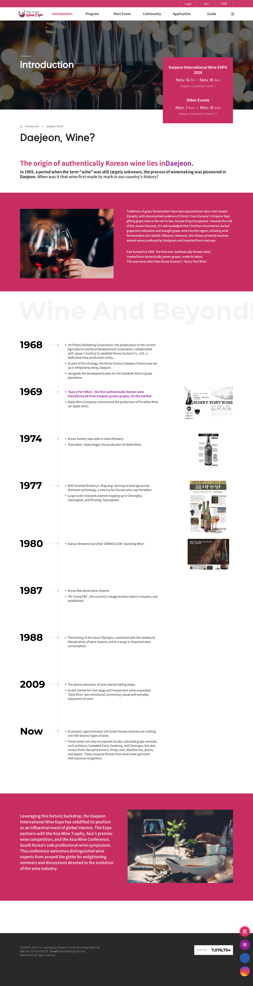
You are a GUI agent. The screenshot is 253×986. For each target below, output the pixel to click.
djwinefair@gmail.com (71, 951)
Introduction (32, 126)
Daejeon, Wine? (54, 126)
